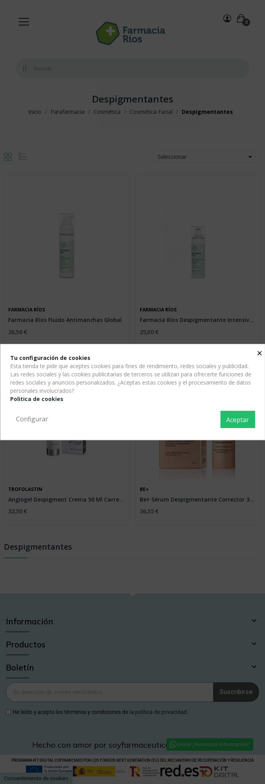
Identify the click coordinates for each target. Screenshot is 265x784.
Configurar (32, 419)
